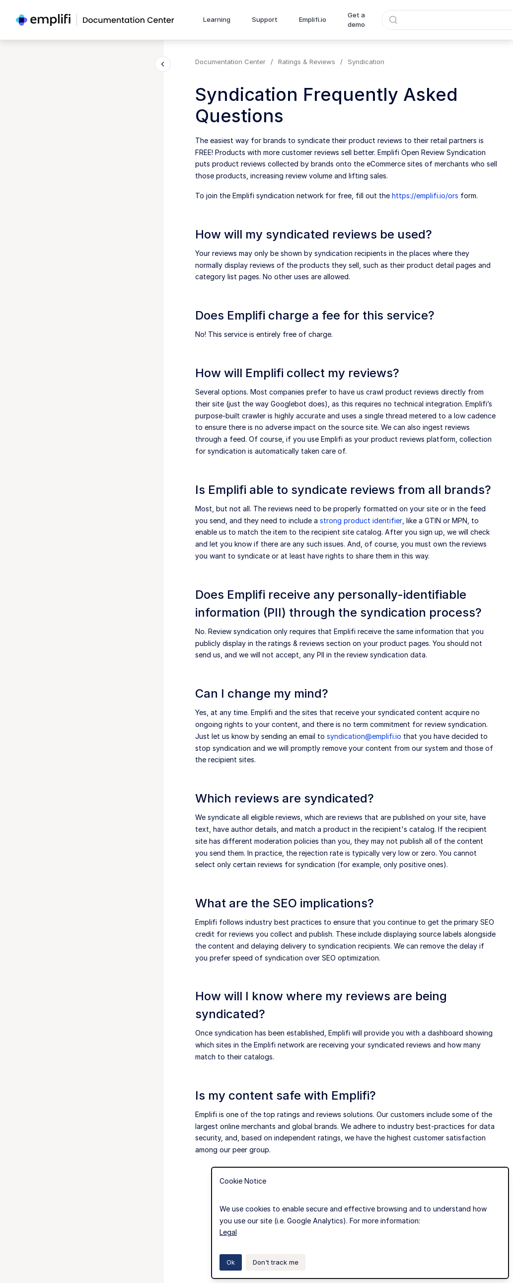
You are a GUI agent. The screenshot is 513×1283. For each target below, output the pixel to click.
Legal (228, 1232)
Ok (230, 1262)
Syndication (366, 62)
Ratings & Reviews (306, 62)
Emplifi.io (312, 19)
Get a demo (356, 20)
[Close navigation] (163, 64)
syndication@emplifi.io (364, 736)
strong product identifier (361, 520)
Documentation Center (230, 62)
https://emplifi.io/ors (425, 195)
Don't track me (275, 1262)
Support (265, 19)
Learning (216, 19)
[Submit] (393, 20)
